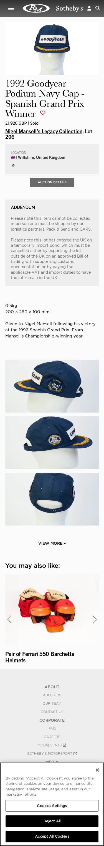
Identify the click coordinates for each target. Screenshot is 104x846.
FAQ (52, 729)
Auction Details (52, 182)
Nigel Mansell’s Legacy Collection (43, 131)
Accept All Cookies (52, 836)
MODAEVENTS (52, 745)
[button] (89, 8)
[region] (52, 804)
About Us (52, 695)
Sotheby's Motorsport (52, 754)
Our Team (52, 704)
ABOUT (52, 687)
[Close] (97, 770)
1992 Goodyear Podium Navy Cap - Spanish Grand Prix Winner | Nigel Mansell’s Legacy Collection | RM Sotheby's (53, 8)
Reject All (52, 821)
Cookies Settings (52, 806)
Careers (52, 737)
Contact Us (52, 712)
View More (52, 543)
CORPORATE (52, 720)
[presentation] (9, 619)
